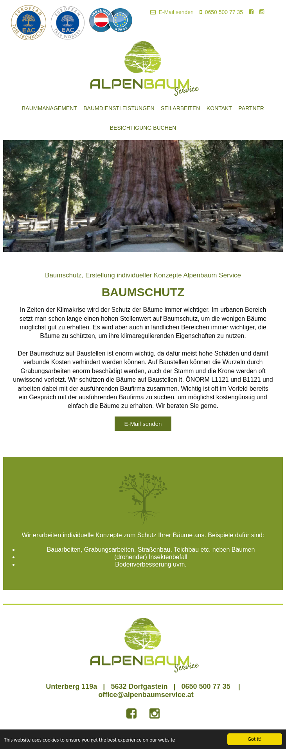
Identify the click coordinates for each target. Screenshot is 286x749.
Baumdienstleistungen (118, 108)
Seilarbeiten (180, 108)
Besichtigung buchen (143, 128)
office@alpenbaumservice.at (146, 695)
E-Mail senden (172, 12)
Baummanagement (49, 108)
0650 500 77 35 (221, 12)
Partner (251, 108)
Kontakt (219, 108)
